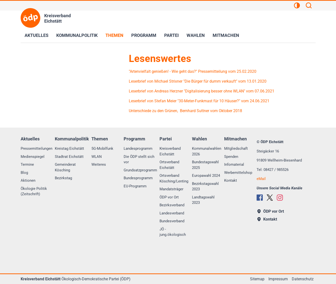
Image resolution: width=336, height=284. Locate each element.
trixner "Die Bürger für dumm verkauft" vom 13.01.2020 (219, 81)
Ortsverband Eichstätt (169, 165)
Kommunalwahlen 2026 (206, 151)
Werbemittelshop (238, 172)
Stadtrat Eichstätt (69, 156)
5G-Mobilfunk (102, 148)
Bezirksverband (172, 205)
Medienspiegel (32, 156)
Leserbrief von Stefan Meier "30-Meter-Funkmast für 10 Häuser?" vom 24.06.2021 (199, 101)
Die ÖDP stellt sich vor (139, 159)
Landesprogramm (138, 148)
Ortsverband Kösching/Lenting (174, 178)
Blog (24, 172)
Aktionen (28, 180)
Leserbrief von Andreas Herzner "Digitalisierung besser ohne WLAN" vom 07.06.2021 (201, 91)
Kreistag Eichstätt (69, 148)
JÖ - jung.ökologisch (173, 232)
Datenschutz (303, 279)
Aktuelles (36, 35)
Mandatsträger (171, 189)
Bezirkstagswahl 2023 (205, 186)
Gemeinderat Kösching (65, 167)
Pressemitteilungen (36, 148)
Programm (143, 35)
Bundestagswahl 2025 (205, 165)
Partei (171, 35)
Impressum (278, 279)
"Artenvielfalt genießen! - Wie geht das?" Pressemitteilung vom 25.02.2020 (192, 71)
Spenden (231, 156)
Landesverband (172, 213)
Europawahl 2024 (206, 175)
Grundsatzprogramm (140, 170)
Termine (27, 164)
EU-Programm (135, 186)
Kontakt (230, 180)
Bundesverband (172, 221)
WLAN (96, 156)
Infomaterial (234, 164)
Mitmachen (226, 35)
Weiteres (98, 164)
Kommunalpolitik (77, 35)
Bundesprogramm (138, 178)
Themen (114, 35)
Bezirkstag (63, 178)
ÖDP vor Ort (169, 197)
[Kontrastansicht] (297, 6)
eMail (261, 179)
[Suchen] (309, 6)
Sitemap (257, 279)
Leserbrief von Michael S (150, 81)
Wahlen (196, 35)
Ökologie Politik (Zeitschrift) (34, 191)
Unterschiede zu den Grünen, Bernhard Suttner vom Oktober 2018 (186, 110)
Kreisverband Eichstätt (170, 151)
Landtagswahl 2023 (203, 200)
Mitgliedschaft (236, 148)
